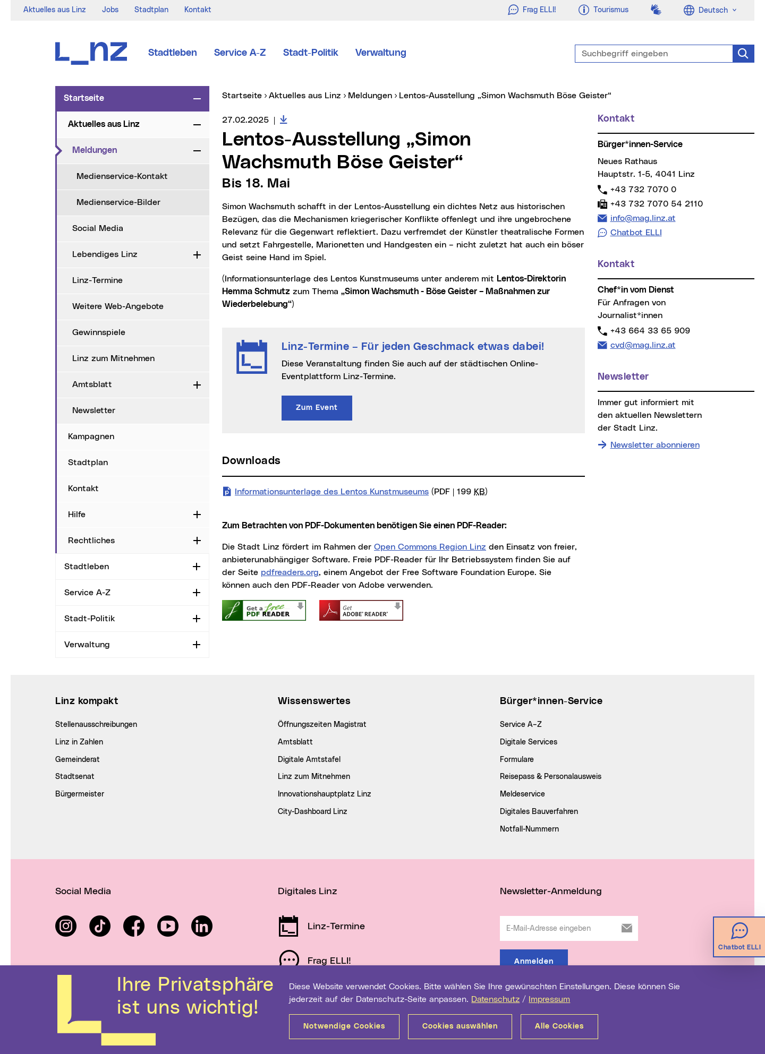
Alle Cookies (559, 1026)
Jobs (110, 10)
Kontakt (197, 10)
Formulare (517, 760)
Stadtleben (172, 53)
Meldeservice (522, 794)
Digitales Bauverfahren (539, 812)
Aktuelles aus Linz (54, 10)
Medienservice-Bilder (118, 202)
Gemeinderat (77, 760)
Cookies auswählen (460, 1026)
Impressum (549, 999)
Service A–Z (521, 725)
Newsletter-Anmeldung (551, 891)
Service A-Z (240, 53)
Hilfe (77, 514)
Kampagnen (91, 436)
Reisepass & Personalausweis (550, 777)
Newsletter (93, 410)
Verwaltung (380, 53)
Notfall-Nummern (529, 829)
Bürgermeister (79, 794)
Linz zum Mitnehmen (113, 358)
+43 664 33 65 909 (650, 330)
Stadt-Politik (310, 53)
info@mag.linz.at (643, 217)
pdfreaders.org (290, 572)
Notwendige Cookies (344, 1026)
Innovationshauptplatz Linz (324, 794)
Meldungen (130, 150)
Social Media (97, 228)
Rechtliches (91, 540)
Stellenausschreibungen (96, 725)
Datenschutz (495, 999)
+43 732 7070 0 (643, 189)
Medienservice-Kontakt (122, 176)
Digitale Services (528, 742)
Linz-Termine (97, 280)
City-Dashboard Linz (312, 812)
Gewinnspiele (98, 332)
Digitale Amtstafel (309, 760)
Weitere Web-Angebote (118, 306)
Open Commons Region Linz (430, 547)
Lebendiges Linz (105, 254)
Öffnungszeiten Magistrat (322, 725)
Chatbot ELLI (636, 232)
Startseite (84, 98)
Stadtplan (151, 10)
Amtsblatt (92, 384)
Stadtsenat (75, 777)
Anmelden (534, 961)
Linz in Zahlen (79, 742)
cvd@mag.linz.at (643, 344)
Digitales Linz (307, 891)
